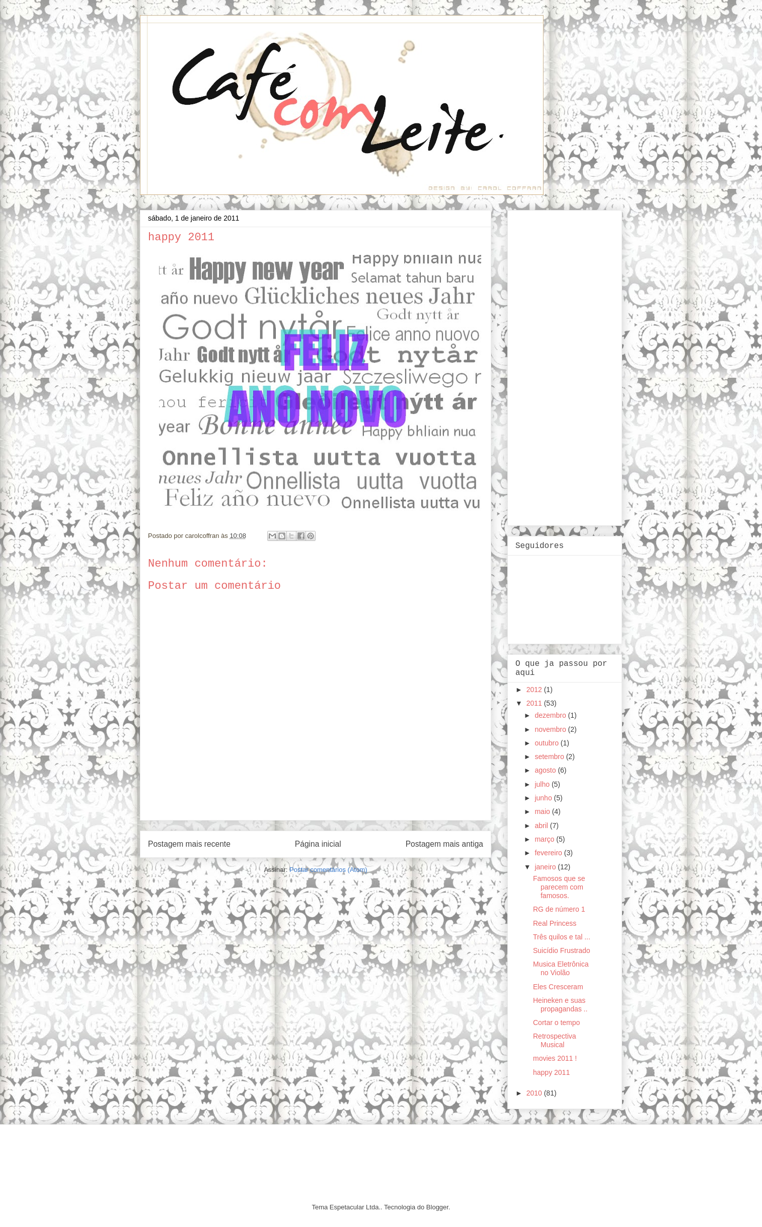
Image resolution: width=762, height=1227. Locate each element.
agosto (546, 770)
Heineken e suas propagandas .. (560, 1004)
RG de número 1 (559, 909)
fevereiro (549, 853)
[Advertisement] (555, 365)
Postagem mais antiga (444, 844)
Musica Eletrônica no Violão (561, 968)
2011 (535, 703)
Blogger (437, 1207)
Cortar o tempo (556, 1022)
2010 (535, 1093)
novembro (551, 729)
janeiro (546, 867)
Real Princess (554, 923)
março (545, 839)
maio (543, 811)
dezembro (551, 715)
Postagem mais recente (189, 844)
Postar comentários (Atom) (328, 869)
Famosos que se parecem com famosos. (559, 887)
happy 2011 (551, 1072)
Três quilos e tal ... (561, 937)
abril (542, 826)
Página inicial (318, 844)
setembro (550, 757)
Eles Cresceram (558, 987)
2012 (535, 690)
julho (543, 784)
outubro (547, 743)
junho (544, 798)
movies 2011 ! (555, 1058)
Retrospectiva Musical (554, 1040)
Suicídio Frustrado (561, 950)
